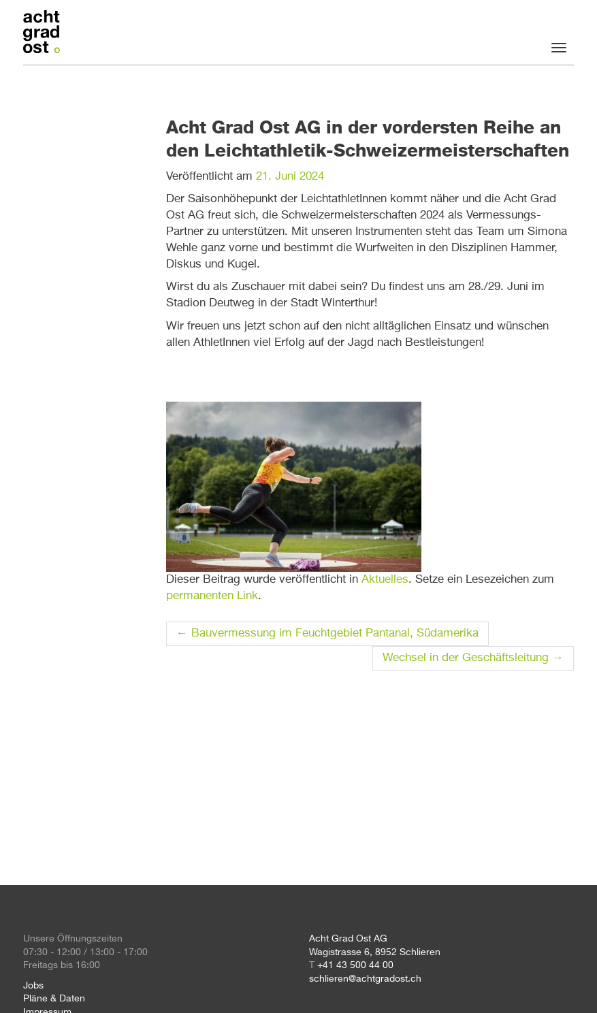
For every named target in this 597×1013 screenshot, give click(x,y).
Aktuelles (384, 579)
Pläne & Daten (54, 998)
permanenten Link (212, 596)
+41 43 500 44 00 (355, 965)
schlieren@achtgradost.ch (365, 979)
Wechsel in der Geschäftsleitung (473, 658)
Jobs (33, 986)
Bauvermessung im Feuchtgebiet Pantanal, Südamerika (327, 633)
